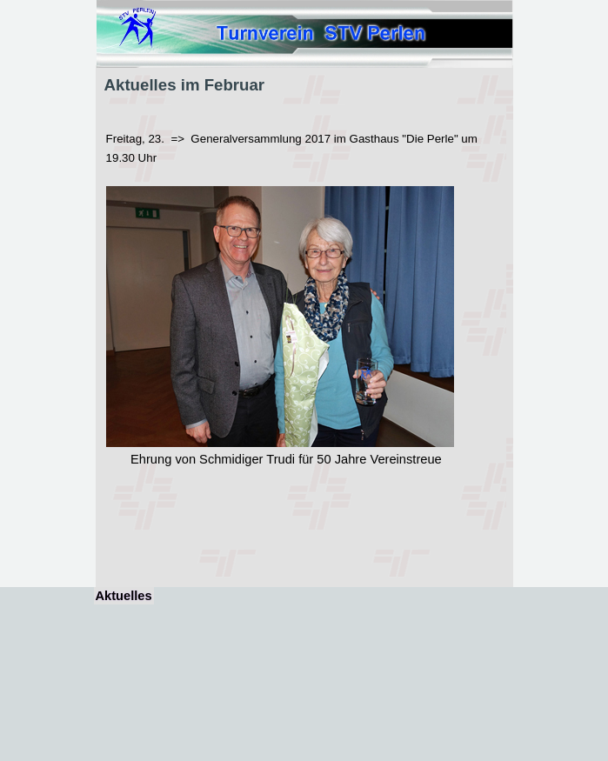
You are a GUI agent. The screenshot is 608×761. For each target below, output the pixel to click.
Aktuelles (124, 596)
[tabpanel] (304, 327)
